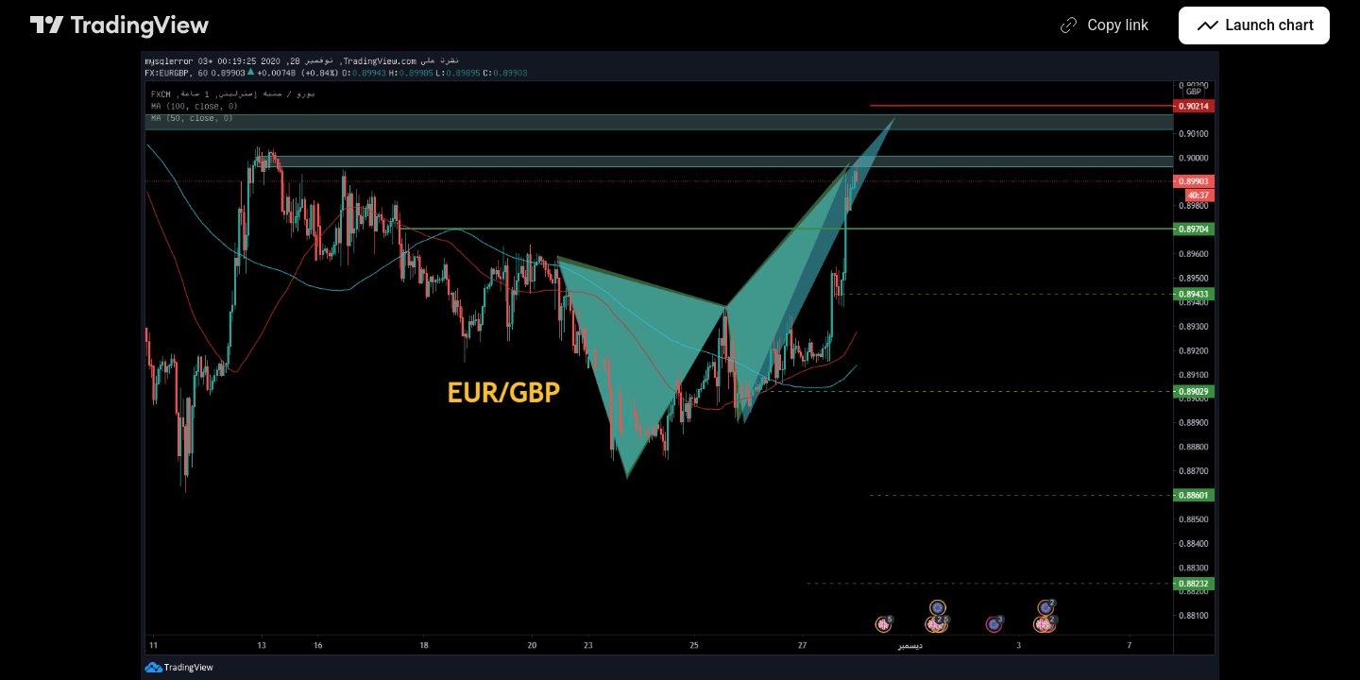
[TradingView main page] (120, 25)
